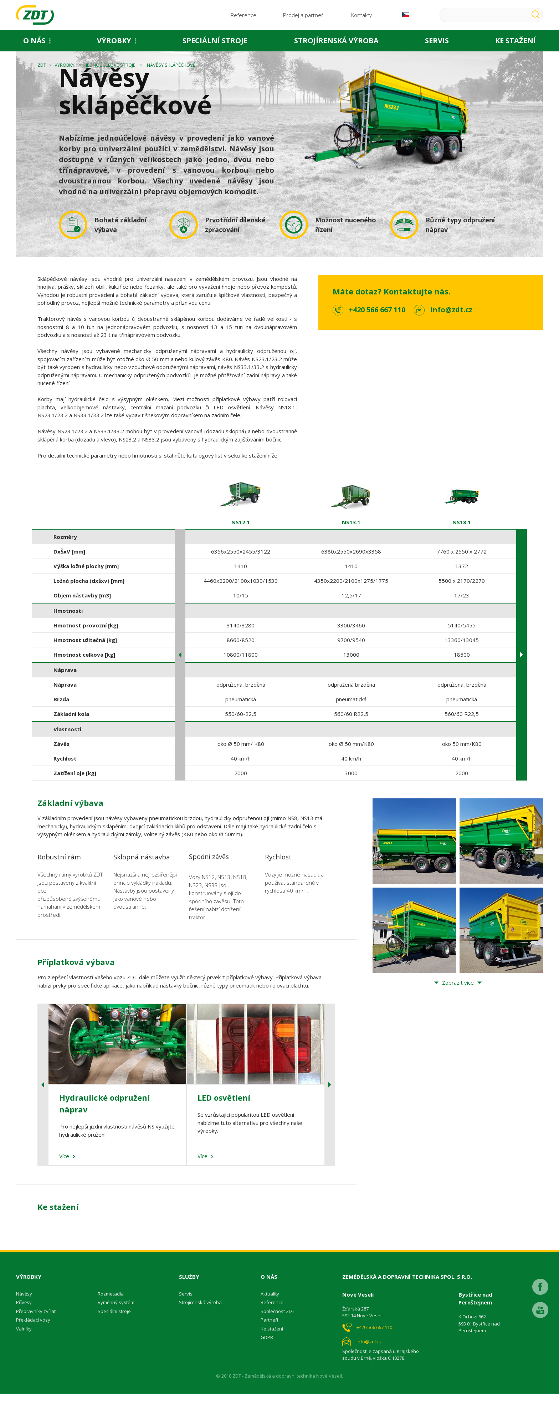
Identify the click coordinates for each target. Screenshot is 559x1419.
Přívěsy (24, 1327)
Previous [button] (180, 680)
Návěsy (24, 1319)
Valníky (24, 1353)
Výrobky (114, 42)
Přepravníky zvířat (36, 1336)
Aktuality (270, 1319)
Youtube (540, 1331)
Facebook (540, 1307)
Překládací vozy (33, 1345)
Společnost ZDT (277, 1336)
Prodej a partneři (303, 16)
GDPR (267, 1362)
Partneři (269, 1345)
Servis (437, 42)
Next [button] (521, 680)
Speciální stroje (215, 42)
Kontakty (361, 16)
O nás (34, 42)
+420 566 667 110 (377, 334)
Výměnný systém (116, 1327)
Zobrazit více (458, 1007)
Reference (243, 16)
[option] (240, 656)
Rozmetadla (111, 1319)
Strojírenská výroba (336, 42)
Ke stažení (272, 1353)
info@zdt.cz (451, 334)
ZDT (41, 90)
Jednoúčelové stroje (110, 90)
